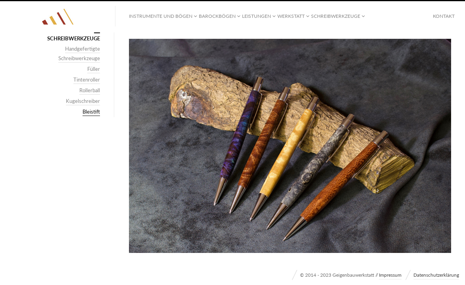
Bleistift (91, 111)
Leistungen (256, 16)
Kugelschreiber (83, 101)
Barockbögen (217, 16)
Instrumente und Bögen (160, 16)
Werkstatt (291, 16)
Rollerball (89, 90)
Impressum (390, 275)
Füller (93, 69)
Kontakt (444, 16)
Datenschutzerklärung (436, 275)
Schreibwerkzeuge (335, 16)
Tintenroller (86, 79)
